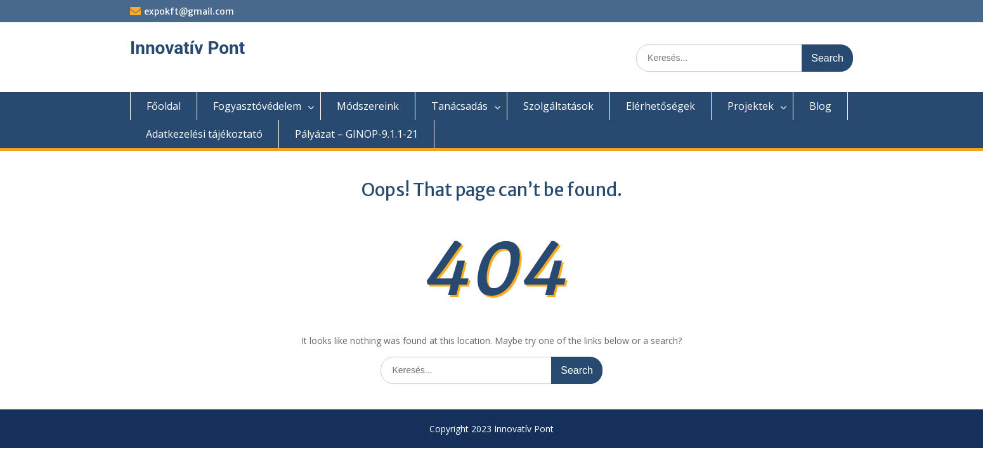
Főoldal (163, 106)
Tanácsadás (459, 106)
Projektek (750, 106)
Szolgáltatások (558, 106)
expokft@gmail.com (189, 11)
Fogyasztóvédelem (257, 106)
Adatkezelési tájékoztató (204, 134)
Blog (820, 106)
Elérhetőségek (660, 106)
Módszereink (368, 106)
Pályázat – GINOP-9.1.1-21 (356, 134)
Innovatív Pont (187, 47)
